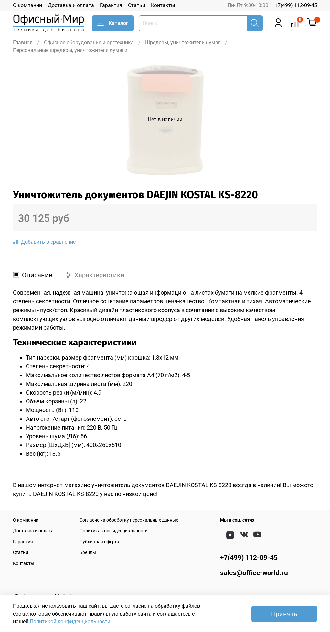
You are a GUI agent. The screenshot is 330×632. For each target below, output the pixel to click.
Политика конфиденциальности (114, 531)
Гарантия (111, 5)
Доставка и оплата (71, 5)
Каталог (112, 23)
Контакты (163, 5)
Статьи (136, 5)
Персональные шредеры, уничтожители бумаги (70, 50)
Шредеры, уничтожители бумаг (182, 42)
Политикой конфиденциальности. (71, 621)
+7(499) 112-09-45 (296, 5)
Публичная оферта (99, 542)
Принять (284, 614)
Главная (23, 42)
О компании (27, 5)
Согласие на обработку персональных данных (129, 520)
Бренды (88, 552)
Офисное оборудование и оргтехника (89, 42)
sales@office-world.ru (254, 573)
